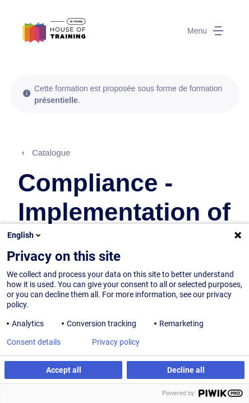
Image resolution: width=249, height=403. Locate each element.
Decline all (186, 369)
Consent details (34, 342)
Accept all (63, 369)
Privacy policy (116, 342)
